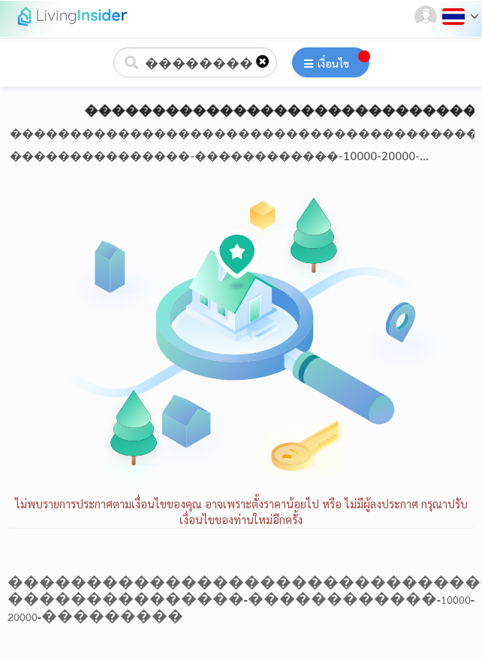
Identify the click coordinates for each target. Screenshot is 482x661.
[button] (427, 16)
